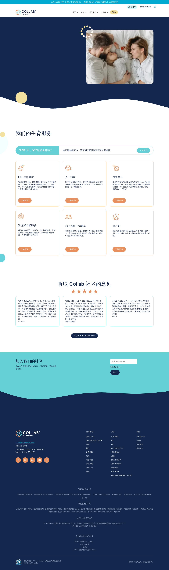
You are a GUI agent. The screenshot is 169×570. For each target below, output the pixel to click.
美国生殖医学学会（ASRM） (84, 541)
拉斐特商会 (85, 526)
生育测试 (114, 436)
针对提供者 (141, 436)
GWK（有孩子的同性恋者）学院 (84, 550)
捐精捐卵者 (115, 452)
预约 (114, 12)
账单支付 (140, 448)
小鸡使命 (84, 547)
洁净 (88, 456)
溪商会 (77, 526)
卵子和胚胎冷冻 (117, 448)
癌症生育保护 (116, 460)
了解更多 (143, 150)
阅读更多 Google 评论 (84, 336)
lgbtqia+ (115, 471)
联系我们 (22, 60)
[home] (26, 12)
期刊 (88, 448)
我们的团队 (90, 436)
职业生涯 (89, 467)
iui (112, 440)
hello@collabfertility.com (25, 443)
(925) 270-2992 (145, 7)
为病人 (139, 440)
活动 (88, 444)
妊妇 (113, 456)
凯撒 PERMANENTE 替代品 (121, 475)
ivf (112, 444)
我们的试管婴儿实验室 (94, 440)
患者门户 (132, 7)
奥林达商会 (93, 526)
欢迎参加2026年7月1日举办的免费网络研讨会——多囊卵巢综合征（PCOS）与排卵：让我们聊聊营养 (84, 2)
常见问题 (89, 452)
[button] (75, 12)
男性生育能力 (116, 464)
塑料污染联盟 (84, 544)
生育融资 (140, 444)
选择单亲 (114, 467)
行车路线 (89, 464)
